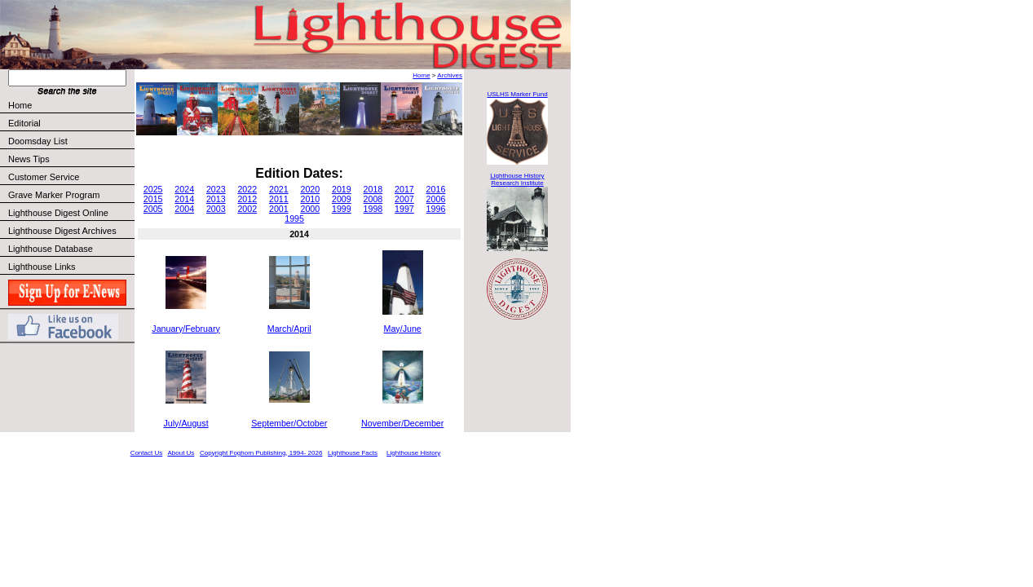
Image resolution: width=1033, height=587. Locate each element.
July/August (186, 423)
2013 (216, 199)
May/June (403, 328)
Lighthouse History (413, 453)
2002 (247, 209)
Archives (449, 75)
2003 (216, 209)
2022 (247, 189)
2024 (184, 189)
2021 (279, 189)
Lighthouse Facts (352, 453)
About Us (180, 453)
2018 (373, 189)
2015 (153, 199)
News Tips (29, 159)
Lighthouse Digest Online (58, 213)
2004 (184, 209)
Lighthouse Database (50, 249)
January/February (186, 328)
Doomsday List (38, 141)
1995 (294, 218)
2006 (436, 199)
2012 (247, 199)
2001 (279, 209)
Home (20, 105)
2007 (404, 199)
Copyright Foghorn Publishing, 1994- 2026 (261, 453)
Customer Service (70, 177)
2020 (310, 189)
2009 (341, 199)
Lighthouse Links (42, 266)
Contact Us (146, 453)
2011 (279, 199)
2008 (373, 199)
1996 (436, 209)
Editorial (70, 123)
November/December (402, 423)
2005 (153, 209)
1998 (373, 209)
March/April (289, 328)
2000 (310, 209)
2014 (184, 199)
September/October (289, 423)
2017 (404, 189)
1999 (341, 209)
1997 (404, 209)
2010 (310, 199)
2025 (153, 189)
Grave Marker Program (53, 195)
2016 (436, 189)
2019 (341, 189)
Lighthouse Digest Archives (62, 231)
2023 (216, 189)
